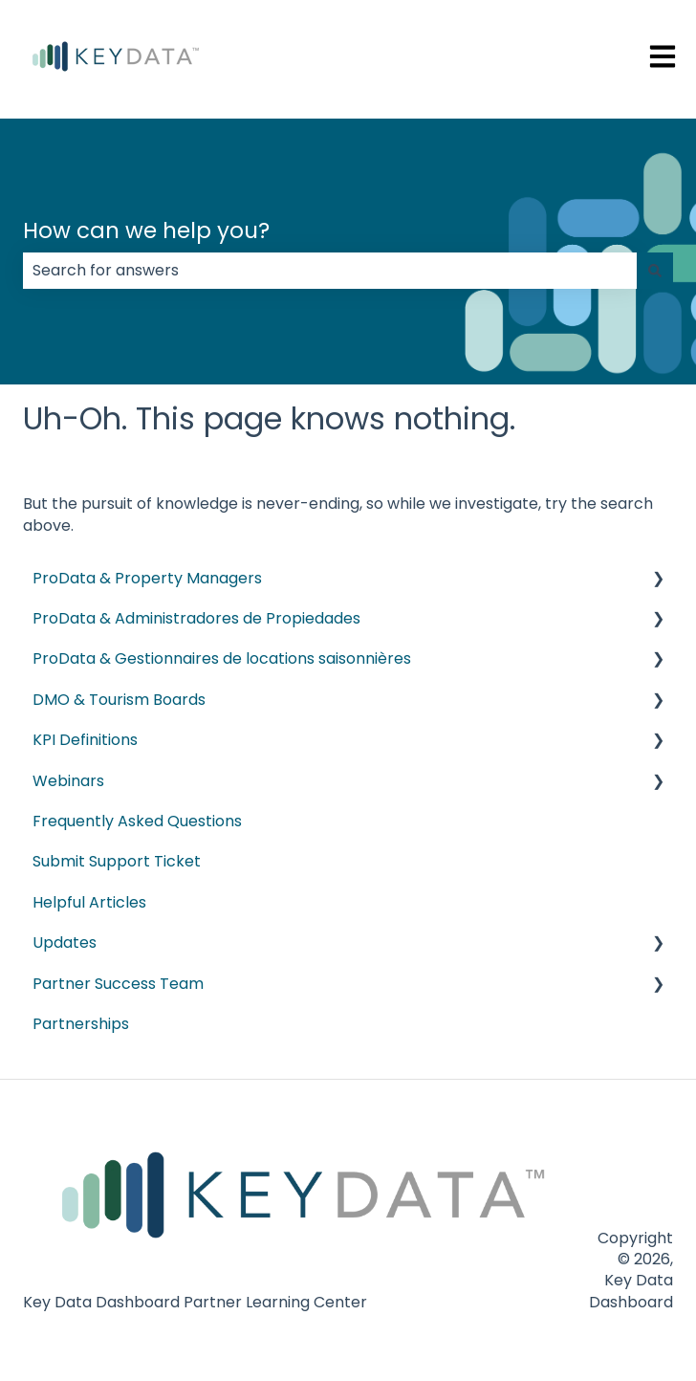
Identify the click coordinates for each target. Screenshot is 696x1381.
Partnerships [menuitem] (81, 1024)
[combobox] (330, 270)
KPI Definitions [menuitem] (85, 740)
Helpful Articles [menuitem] (89, 902)
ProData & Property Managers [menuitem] (147, 578)
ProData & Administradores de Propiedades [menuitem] (196, 618)
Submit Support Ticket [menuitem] (117, 861)
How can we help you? (146, 230)
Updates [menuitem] (65, 943)
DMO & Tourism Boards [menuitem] (119, 700)
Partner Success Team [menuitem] (118, 984)
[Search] (655, 270)
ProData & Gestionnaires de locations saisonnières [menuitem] (222, 658)
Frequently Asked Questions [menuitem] (137, 821)
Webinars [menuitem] (68, 781)
